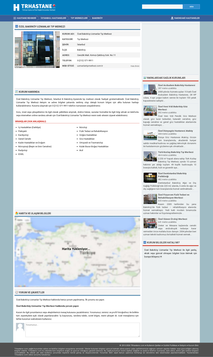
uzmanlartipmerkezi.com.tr (90, 66)
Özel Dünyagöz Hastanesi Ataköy (175, 131)
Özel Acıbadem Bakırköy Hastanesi (176, 85)
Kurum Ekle (193, 345)
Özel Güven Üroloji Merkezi (172, 219)
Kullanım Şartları (154, 345)
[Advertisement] (77, 78)
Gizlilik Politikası (170, 345)
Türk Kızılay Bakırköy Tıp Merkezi (176, 152)
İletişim (183, 345)
